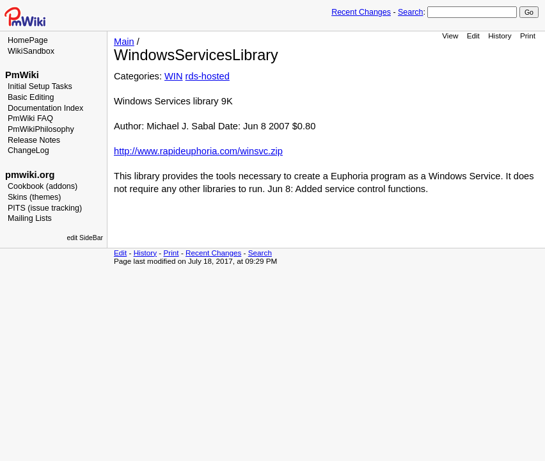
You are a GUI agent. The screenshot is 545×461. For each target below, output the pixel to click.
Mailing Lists (30, 218)
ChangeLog (28, 150)
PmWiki (22, 75)
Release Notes (34, 140)
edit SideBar (85, 237)
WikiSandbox (31, 51)
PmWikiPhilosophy (41, 129)
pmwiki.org (29, 175)
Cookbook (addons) (42, 186)
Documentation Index (45, 108)
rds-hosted (208, 76)
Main (124, 41)
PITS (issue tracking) (45, 208)
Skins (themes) (34, 197)
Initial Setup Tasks (40, 86)
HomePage (28, 40)
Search (410, 12)
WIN (173, 76)
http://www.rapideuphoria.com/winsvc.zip (198, 151)
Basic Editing (31, 97)
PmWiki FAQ (30, 118)
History (499, 35)
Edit (473, 35)
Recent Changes (361, 12)
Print (527, 35)
